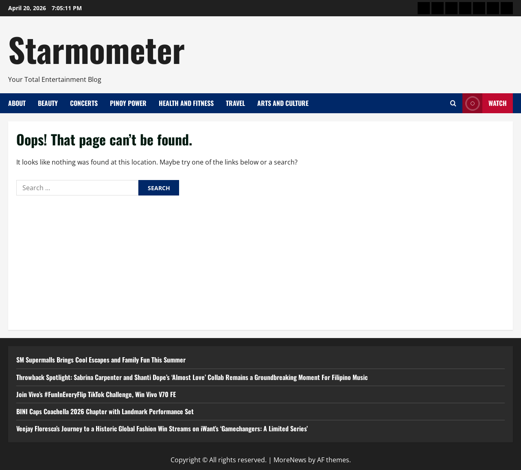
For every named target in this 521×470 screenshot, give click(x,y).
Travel (235, 103)
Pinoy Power (128, 103)
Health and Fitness (186, 103)
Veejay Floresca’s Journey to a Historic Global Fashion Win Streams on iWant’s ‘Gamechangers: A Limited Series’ (162, 428)
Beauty (48, 103)
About (17, 103)
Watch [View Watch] (484, 103)
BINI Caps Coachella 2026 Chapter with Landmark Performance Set (105, 411)
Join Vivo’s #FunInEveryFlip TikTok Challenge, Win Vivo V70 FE (96, 394)
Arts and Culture (283, 103)
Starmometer (96, 48)
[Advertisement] (260, 261)
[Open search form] (453, 103)
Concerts (84, 103)
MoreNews (290, 459)
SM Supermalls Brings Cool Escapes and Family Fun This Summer (101, 360)
